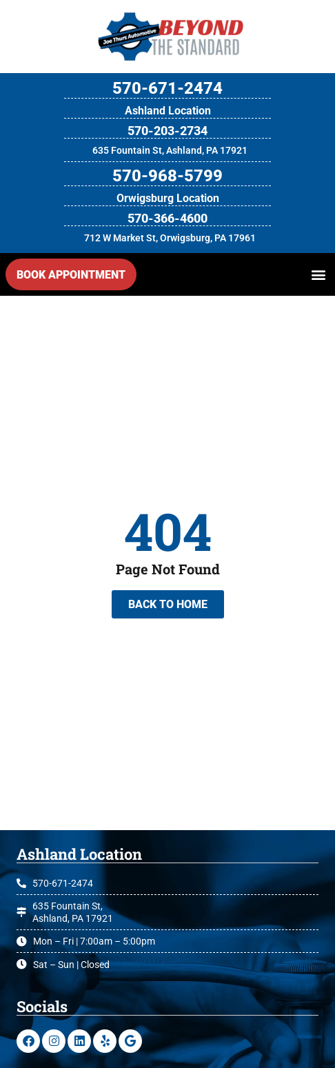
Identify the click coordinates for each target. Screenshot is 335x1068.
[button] (318, 274)
